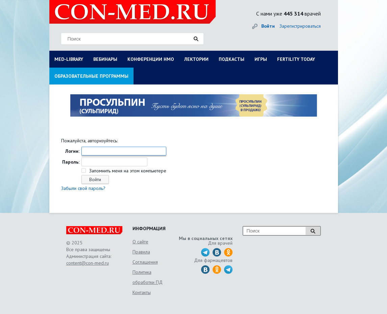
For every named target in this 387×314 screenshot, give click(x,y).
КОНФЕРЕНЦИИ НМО (150, 59)
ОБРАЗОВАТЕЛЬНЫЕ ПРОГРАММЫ (91, 76)
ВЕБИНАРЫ (105, 59)
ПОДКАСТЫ (231, 59)
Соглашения (145, 262)
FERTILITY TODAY (296, 59)
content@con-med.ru (87, 263)
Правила (141, 252)
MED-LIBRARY (68, 59)
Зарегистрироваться (300, 26)
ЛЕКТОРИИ (196, 59)
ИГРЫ (261, 59)
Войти (268, 26)
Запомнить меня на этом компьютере (127, 171)
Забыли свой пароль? (83, 188)
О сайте (140, 242)
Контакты (141, 292)
